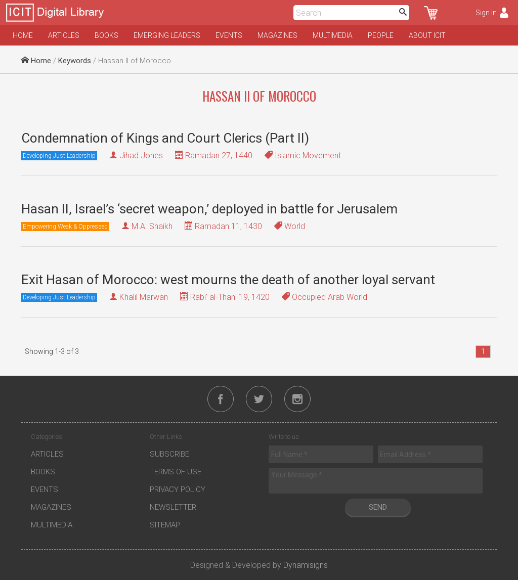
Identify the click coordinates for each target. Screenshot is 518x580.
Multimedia (333, 35)
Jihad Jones (141, 155)
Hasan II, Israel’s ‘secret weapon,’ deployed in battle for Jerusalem (209, 208)
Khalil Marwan (143, 297)
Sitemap (165, 524)
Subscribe (169, 454)
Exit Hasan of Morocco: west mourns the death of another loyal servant (228, 279)
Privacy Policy (177, 489)
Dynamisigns (305, 565)
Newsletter (173, 507)
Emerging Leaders (167, 35)
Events (228, 35)
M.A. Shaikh (152, 226)
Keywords (74, 60)
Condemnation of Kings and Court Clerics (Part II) (165, 138)
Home (23, 35)
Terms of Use (175, 471)
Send (378, 507)
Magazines (277, 35)
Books (106, 35)
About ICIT (427, 35)
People (381, 35)
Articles (63, 35)
